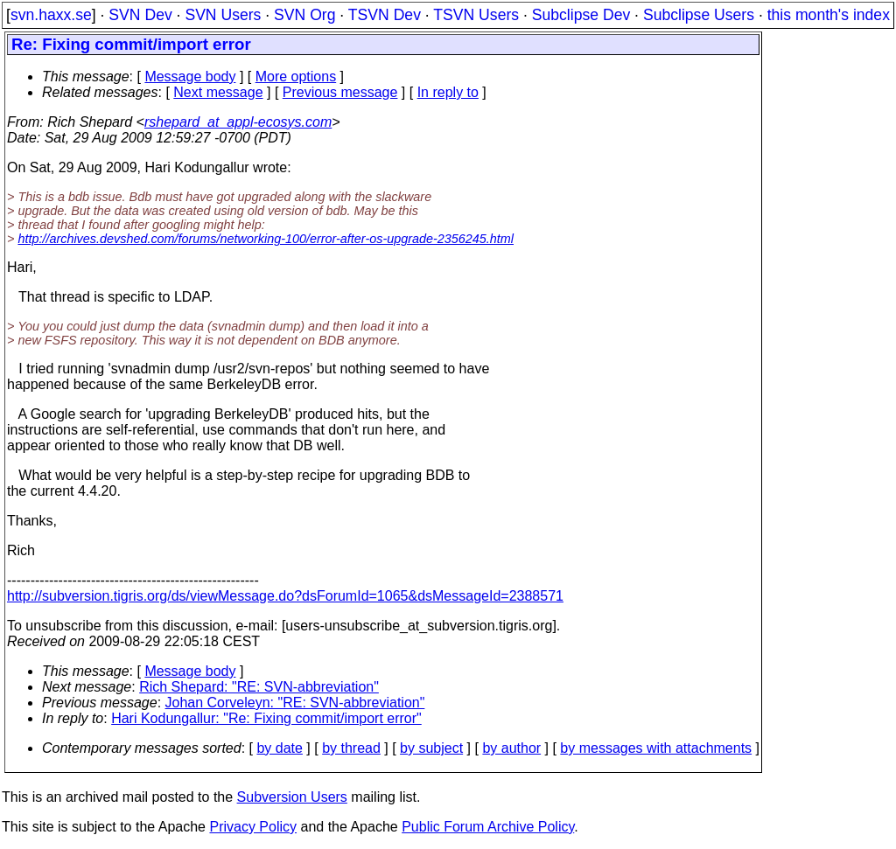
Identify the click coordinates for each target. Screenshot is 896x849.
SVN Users (223, 15)
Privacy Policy (253, 826)
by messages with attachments (656, 748)
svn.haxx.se (51, 15)
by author (511, 748)
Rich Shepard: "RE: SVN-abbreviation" (259, 686)
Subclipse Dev (581, 15)
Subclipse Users (698, 15)
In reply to (448, 92)
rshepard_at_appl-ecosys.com (238, 122)
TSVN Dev (384, 15)
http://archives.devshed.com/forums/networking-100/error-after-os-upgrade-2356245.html (266, 239)
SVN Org (304, 15)
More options (296, 76)
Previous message (340, 92)
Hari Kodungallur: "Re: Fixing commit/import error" (266, 718)
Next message (217, 92)
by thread (351, 748)
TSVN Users (476, 15)
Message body (189, 76)
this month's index (828, 15)
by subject (431, 748)
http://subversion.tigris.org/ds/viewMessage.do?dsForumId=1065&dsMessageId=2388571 (285, 595)
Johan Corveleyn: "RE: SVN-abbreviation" (295, 702)
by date (279, 748)
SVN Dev (140, 15)
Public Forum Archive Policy (488, 826)
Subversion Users (292, 797)
